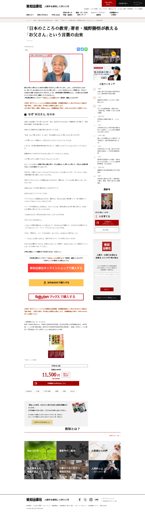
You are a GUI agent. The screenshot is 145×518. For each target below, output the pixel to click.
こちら (47, 108)
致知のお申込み (42, 15)
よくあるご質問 (37, 505)
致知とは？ (30, 15)
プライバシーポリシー (81, 505)
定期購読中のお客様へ (114, 13)
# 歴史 (64, 391)
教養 (26, 50)
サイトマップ (46, 505)
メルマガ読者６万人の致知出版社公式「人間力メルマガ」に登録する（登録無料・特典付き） (107, 268)
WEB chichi (55, 15)
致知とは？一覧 (114, 435)
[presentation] (109, 282)
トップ (28, 20)
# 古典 (37, 391)
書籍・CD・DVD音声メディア (82, 13)
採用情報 (55, 505)
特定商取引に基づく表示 (66, 505)
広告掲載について (93, 505)
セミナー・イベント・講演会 (98, 13)
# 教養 (56, 391)
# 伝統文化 (29, 391)
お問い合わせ (103, 505)
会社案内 (28, 505)
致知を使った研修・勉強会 (67, 13)
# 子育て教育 (47, 391)
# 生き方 (72, 391)
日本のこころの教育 (49, 98)
